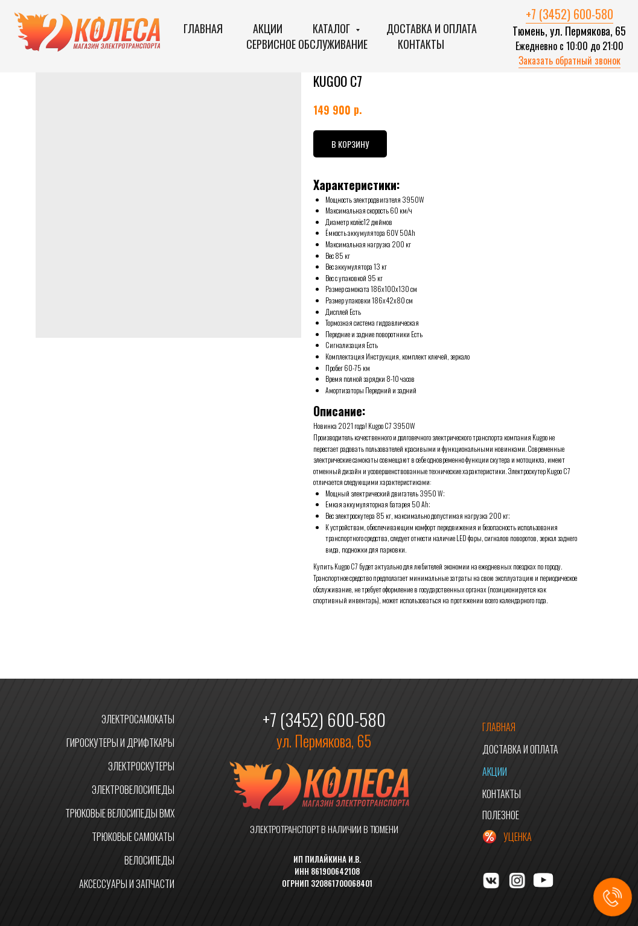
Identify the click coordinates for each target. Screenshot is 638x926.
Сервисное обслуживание (307, 44)
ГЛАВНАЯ (498, 727)
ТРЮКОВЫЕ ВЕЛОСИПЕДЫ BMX (119, 813)
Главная (203, 28)
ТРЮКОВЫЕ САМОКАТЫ (133, 836)
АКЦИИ (494, 771)
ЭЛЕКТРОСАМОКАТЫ (137, 719)
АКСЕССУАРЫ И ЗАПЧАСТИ (126, 884)
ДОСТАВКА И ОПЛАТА (520, 749)
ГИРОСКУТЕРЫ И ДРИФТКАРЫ (120, 742)
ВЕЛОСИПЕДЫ (149, 860)
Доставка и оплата (431, 28)
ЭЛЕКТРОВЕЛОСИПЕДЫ (133, 789)
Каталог (332, 28)
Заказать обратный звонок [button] (569, 60)
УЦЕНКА (517, 836)
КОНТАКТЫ (501, 794)
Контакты (421, 44)
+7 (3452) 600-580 (569, 14)
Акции (267, 28)
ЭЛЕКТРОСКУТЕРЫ (141, 766)
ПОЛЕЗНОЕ (500, 815)
